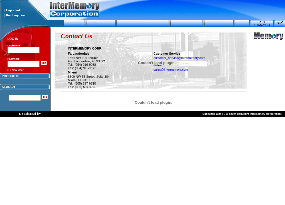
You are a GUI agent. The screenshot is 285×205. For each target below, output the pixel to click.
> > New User (15, 70)
